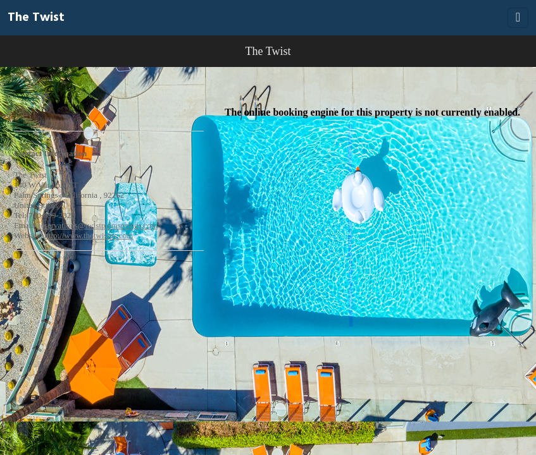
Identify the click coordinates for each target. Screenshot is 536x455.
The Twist (36, 18)
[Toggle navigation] (518, 18)
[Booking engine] (268, 245)
